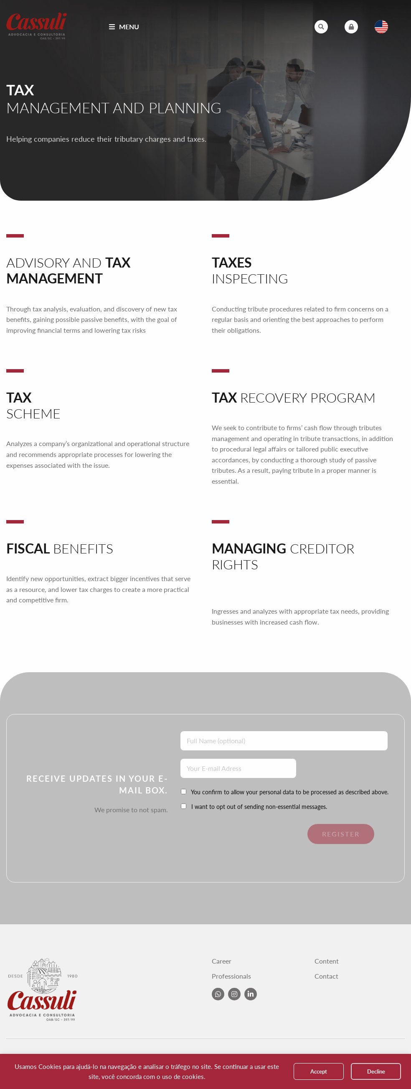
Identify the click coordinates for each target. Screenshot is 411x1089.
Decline (376, 1071)
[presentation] (237, 840)
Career (221, 961)
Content (327, 961)
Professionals (231, 976)
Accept (318, 1071)
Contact (326, 976)
